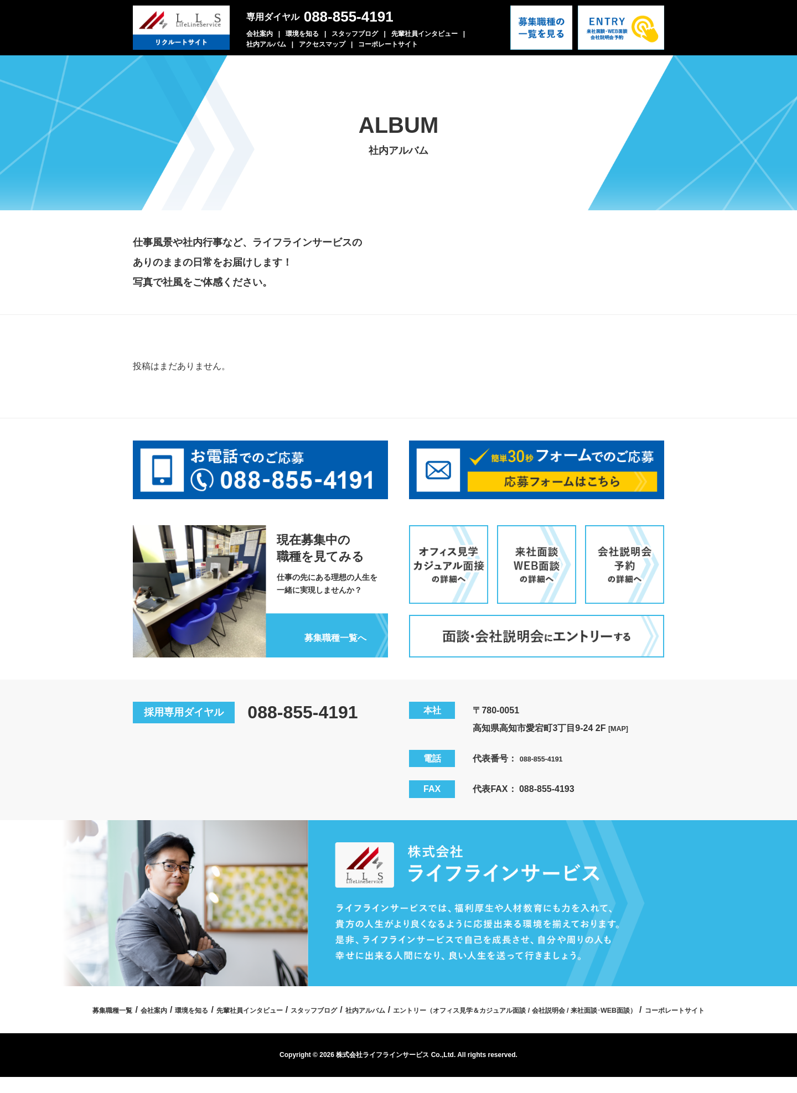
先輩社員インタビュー (424, 34)
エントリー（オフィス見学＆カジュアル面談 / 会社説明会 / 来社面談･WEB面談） (354, 1025)
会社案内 (259, 34)
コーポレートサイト (388, 44)
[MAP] (621, 724)
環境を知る (302, 34)
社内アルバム (266, 44)
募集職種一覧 (233, 1006)
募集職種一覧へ (326, 633)
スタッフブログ (355, 34)
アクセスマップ (322, 44)
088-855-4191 (349, 16)
